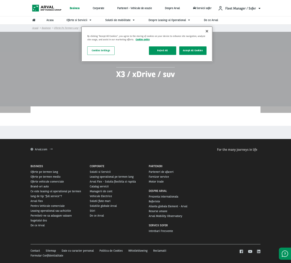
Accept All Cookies (193, 50)
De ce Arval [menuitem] (211, 20)
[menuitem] (239, 8)
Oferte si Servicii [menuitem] (79, 20)
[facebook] (241, 251)
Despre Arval (172, 8)
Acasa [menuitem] (50, 20)
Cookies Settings (101, 50)
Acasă (35, 28)
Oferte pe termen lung (66, 28)
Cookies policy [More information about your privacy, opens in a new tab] (143, 39)
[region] (147, 44)
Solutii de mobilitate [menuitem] (120, 20)
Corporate (98, 8)
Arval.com (42, 149)
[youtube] (250, 251)
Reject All (162, 50)
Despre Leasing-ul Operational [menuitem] (170, 20)
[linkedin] (258, 251)
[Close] (206, 31)
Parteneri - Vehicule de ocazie (134, 8)
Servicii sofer (202, 8)
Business (75, 8)
